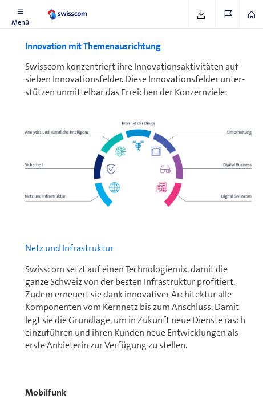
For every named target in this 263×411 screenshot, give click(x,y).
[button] (20, 14)
